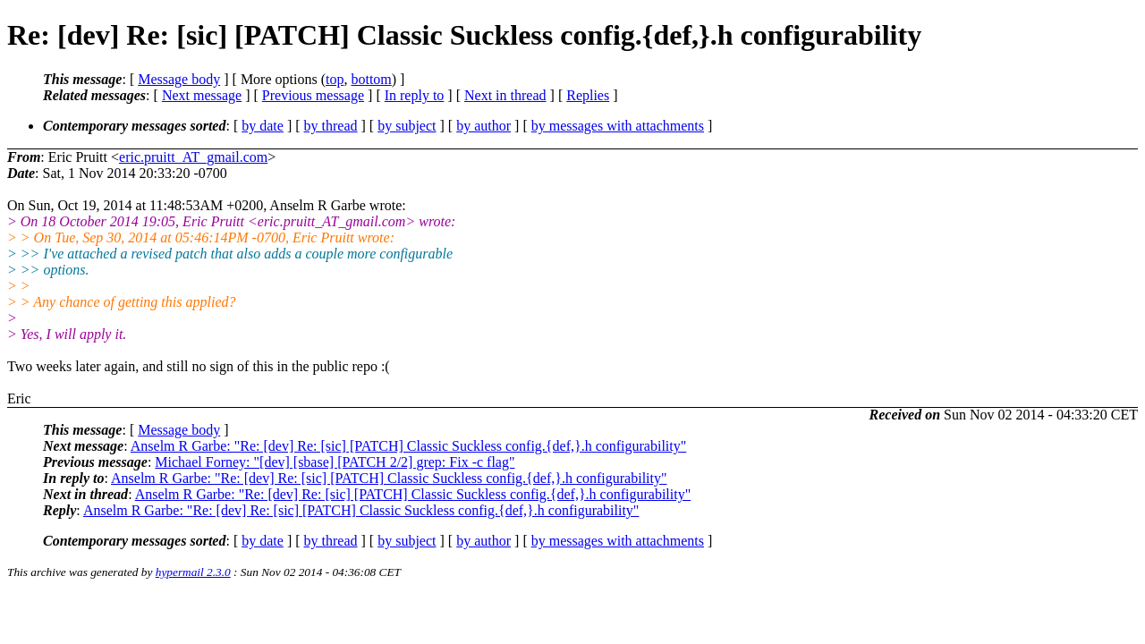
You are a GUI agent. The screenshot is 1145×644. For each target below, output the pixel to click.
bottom (371, 79)
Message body (179, 79)
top (335, 79)
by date (263, 125)
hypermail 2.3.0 (193, 572)
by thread (331, 125)
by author (483, 125)
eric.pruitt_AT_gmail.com (193, 157)
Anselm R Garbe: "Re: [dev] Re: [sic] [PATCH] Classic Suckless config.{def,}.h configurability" (409, 445)
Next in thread (505, 95)
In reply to (415, 95)
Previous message (313, 95)
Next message (202, 95)
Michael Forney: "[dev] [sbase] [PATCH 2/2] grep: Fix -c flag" (334, 462)
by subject (406, 125)
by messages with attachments (617, 125)
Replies (587, 95)
